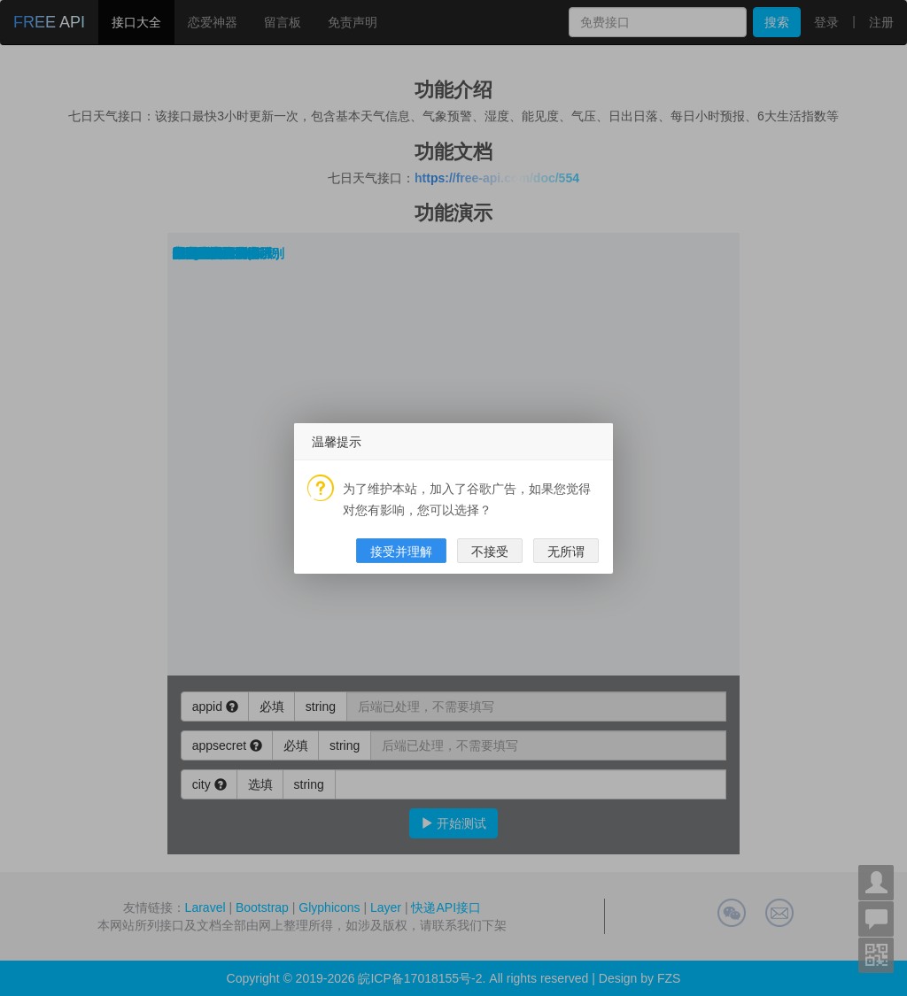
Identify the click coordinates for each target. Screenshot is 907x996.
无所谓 (566, 551)
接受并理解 (401, 551)
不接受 (489, 551)
